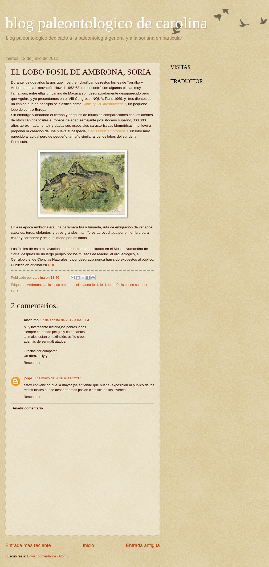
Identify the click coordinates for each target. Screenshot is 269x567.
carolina (39, 278)
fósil (103, 285)
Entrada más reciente (28, 545)
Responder (32, 363)
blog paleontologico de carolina (106, 23)
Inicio (88, 545)
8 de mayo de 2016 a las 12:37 (57, 378)
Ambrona (34, 285)
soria (14, 290)
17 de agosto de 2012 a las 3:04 (64, 320)
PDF (51, 265)
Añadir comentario (28, 408)
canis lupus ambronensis (62, 285)
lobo (111, 285)
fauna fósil (90, 285)
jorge (28, 378)
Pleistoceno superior (131, 285)
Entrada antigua (143, 545)
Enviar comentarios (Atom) (47, 556)
